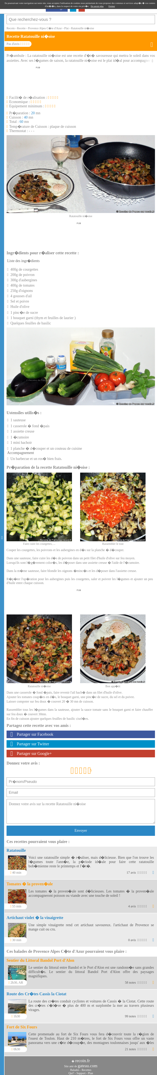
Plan (90, 1071)
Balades (74, 1067)
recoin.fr (82, 1058)
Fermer (112, 6)
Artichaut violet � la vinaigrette (35, 915)
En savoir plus (97, 6)
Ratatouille (16, 848)
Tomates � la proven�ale (30, 882)
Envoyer (81, 828)
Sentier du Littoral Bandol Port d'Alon (40, 958)
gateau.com (87, 1063)
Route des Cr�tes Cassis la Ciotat (36, 992)
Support (80, 1071)
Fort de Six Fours (22, 1025)
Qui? (71, 1071)
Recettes (86, 1067)
